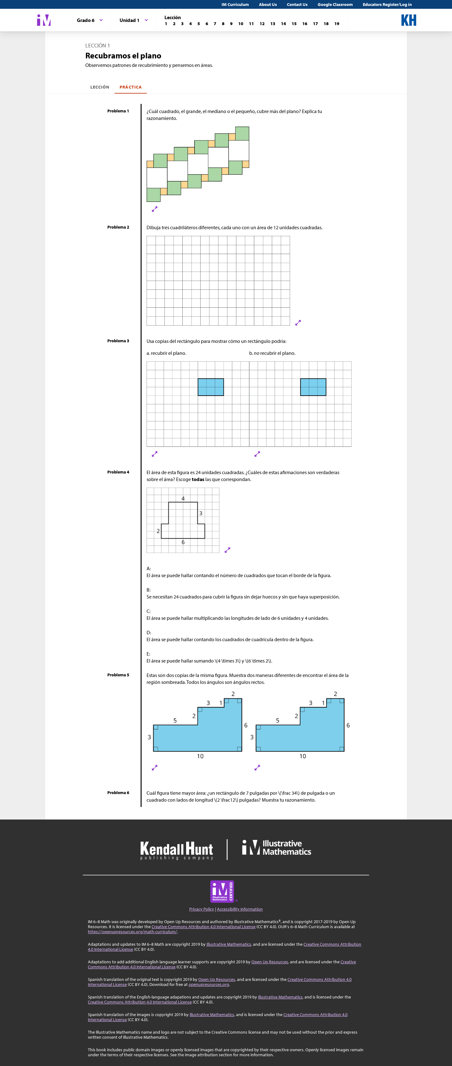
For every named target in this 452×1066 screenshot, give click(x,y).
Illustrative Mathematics (229, 944)
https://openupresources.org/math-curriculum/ (132, 931)
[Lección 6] (207, 23)
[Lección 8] (223, 23)
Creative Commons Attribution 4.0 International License (204, 926)
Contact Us (297, 4)
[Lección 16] (304, 23)
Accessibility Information (240, 909)
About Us (268, 4)
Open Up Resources (269, 962)
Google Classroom (335, 4)
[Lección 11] (251, 23)
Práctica (131, 87)
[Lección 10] (240, 23)
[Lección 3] (182, 23)
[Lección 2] (174, 23)
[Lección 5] (199, 23)
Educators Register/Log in (387, 4)
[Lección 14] (283, 23)
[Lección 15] (294, 23)
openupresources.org (209, 984)
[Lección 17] (315, 23)
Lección (100, 87)
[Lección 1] (166, 23)
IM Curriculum (235, 4)
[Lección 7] (215, 23)
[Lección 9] (231, 23)
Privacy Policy (201, 909)
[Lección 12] (262, 23)
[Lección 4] (190, 23)
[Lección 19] (336, 23)
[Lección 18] (326, 23)
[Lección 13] (272, 23)
